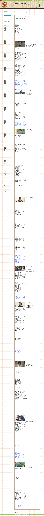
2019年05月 (5, 40)
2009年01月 (5, 174)
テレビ (32, 0)
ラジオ (33, 0)
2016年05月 (5, 79)
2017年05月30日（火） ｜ (20, 12)
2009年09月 (5, 165)
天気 (37, 0)
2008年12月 (5, 175)
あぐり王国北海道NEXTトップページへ (42, 3)
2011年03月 (5, 146)
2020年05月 (5, 27)
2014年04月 (5, 106)
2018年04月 (5, 54)
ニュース (35, 0)
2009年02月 (5, 173)
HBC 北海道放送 (1, 0)
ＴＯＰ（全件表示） (6, 11)
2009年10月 (5, 164)
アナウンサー (39, 0)
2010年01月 (5, 161)
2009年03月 (5, 172)
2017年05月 (5, 66)
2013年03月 (5, 120)
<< (14, 11)
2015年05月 (5, 92)
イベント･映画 (42, 0)
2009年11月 (5, 163)
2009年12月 (5, 162)
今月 (7, 14)
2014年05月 (5, 105)
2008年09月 (5, 178)
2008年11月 (5, 176)
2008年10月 (5, 177)
